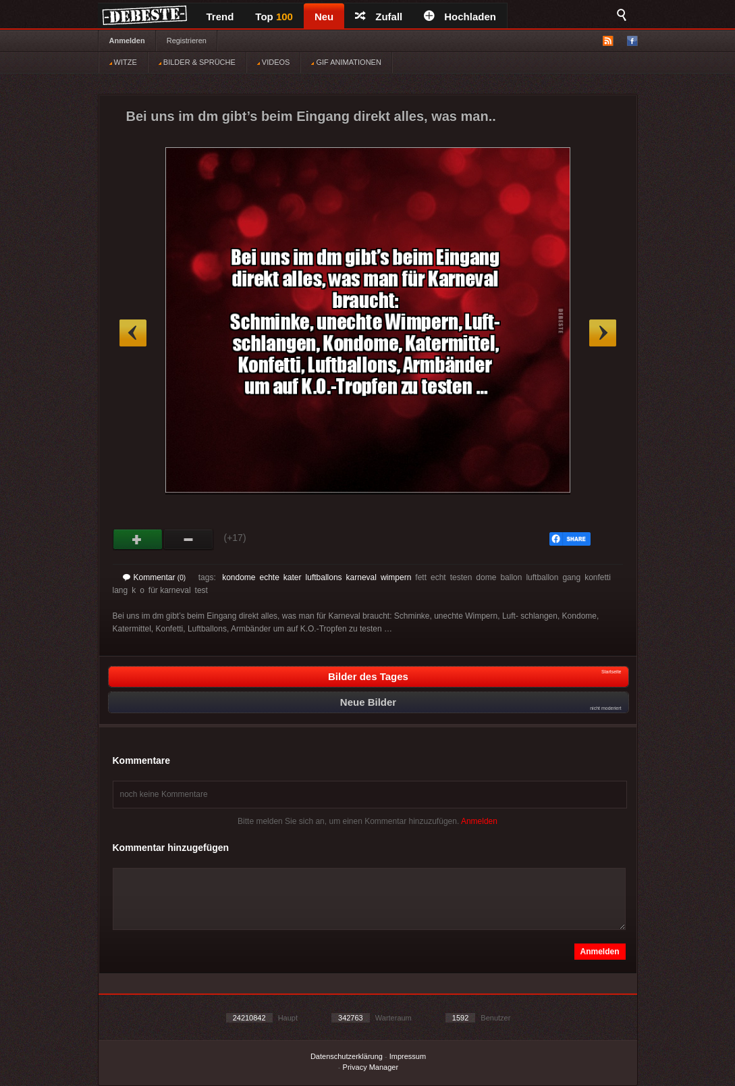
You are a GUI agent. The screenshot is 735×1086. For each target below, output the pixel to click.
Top (274, 16)
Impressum (407, 1056)
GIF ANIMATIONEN (346, 62)
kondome (238, 577)
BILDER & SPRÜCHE (197, 62)
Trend (220, 16)
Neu (324, 16)
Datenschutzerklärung (346, 1056)
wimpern (396, 577)
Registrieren (187, 40)
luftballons (324, 577)
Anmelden (127, 40)
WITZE (123, 62)
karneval (361, 577)
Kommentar (154, 577)
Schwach (188, 539)
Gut (138, 539)
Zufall (378, 16)
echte (269, 577)
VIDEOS (273, 62)
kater (292, 577)
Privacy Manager (371, 1067)
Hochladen (460, 16)
